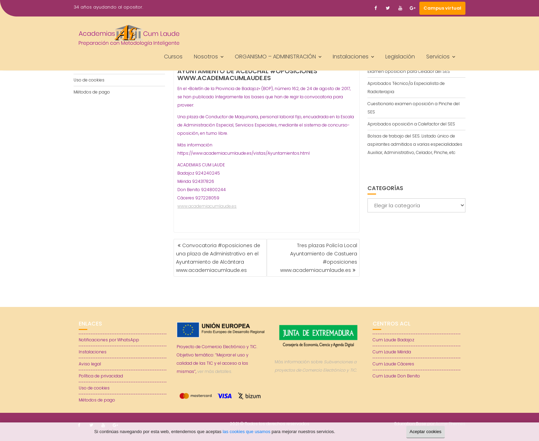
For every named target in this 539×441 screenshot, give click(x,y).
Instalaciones (350, 56)
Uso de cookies (89, 80)
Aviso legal (90, 364)
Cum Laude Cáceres (393, 364)
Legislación (400, 56)
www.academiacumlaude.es (206, 206)
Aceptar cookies (426, 431)
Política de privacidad (101, 376)
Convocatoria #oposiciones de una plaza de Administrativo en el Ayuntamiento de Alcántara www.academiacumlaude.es (218, 258)
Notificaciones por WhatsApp (109, 340)
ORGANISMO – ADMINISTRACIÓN (275, 56)
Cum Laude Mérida (392, 352)
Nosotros (206, 56)
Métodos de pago (92, 92)
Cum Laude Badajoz (393, 340)
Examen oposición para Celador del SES (408, 71)
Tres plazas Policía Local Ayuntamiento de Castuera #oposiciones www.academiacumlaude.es (318, 258)
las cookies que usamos (247, 431)
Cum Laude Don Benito (396, 376)
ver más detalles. (214, 371)
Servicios (438, 56)
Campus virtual (442, 8)
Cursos (173, 56)
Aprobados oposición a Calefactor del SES (411, 124)
